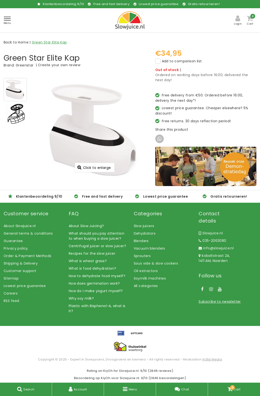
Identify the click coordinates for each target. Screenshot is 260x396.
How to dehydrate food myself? (97, 276)
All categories (146, 285)
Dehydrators (145, 233)
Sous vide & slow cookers (156, 263)
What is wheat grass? (88, 261)
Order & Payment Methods (28, 255)
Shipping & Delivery (21, 263)
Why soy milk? (81, 298)
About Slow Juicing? (86, 225)
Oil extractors (146, 270)
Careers (11, 293)
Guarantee (13, 240)
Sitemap (11, 278)
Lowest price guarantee (25, 285)
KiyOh (108, 370)
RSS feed (11, 300)
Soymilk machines (150, 278)
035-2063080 (212, 240)
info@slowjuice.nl (216, 248)
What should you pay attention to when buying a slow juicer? (96, 236)
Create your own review (59, 65)
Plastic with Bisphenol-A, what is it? (97, 308)
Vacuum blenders (149, 248)
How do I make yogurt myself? (96, 290)
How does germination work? (94, 283)
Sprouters (142, 255)
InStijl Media (212, 359)
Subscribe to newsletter (220, 301)
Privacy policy (16, 248)
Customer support (20, 270)
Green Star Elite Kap (49, 42)
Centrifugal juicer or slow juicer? (97, 246)
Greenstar (25, 65)
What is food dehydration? (92, 268)
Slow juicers (144, 225)
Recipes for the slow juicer (92, 253)
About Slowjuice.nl (20, 225)
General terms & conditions (28, 233)
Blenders (141, 240)
